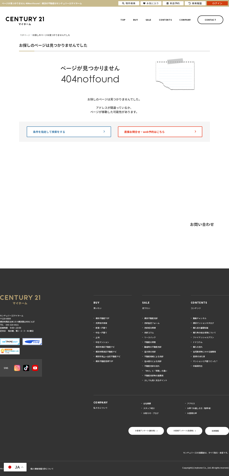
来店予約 (173, 3)
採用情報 (215, 431)
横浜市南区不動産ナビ (105, 346)
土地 (97, 337)
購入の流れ (197, 346)
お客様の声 (192, 413)
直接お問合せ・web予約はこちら (160, 132)
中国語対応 (197, 365)
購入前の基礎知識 (200, 327)
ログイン (217, 3)
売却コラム (149, 332)
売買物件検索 (101, 323)
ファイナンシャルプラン (203, 337)
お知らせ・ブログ (151, 413)
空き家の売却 (150, 351)
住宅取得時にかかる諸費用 (204, 351)
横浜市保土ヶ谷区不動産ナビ (108, 356)
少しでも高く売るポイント (155, 380)
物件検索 (128, 3)
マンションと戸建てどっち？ (205, 361)
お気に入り (151, 3)
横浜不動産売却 (151, 318)
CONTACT (210, 19)
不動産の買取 (150, 342)
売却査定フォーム (152, 323)
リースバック (150, 337)
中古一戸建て (101, 332)
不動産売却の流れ (152, 365)
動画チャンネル (199, 318)
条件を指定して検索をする (69, 132)
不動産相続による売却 (153, 356)
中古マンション (102, 342)
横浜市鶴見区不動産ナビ (106, 351)
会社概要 (147, 403)
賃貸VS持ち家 (199, 356)
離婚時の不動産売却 (152, 346)
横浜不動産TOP (102, 318)
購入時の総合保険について (204, 332)
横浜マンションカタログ (203, 323)
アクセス (191, 403)
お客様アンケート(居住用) (145, 430)
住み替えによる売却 (152, 361)
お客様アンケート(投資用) (183, 430)
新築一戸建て (101, 327)
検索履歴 (195, 3)
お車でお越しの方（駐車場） (199, 408)
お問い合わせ (202, 224)
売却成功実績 (150, 327)
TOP (123, 19)
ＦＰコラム (197, 342)
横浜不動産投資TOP (104, 361)
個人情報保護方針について (42, 468)
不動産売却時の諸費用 (153, 375)
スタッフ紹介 (149, 408)
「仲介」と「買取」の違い (155, 370)
